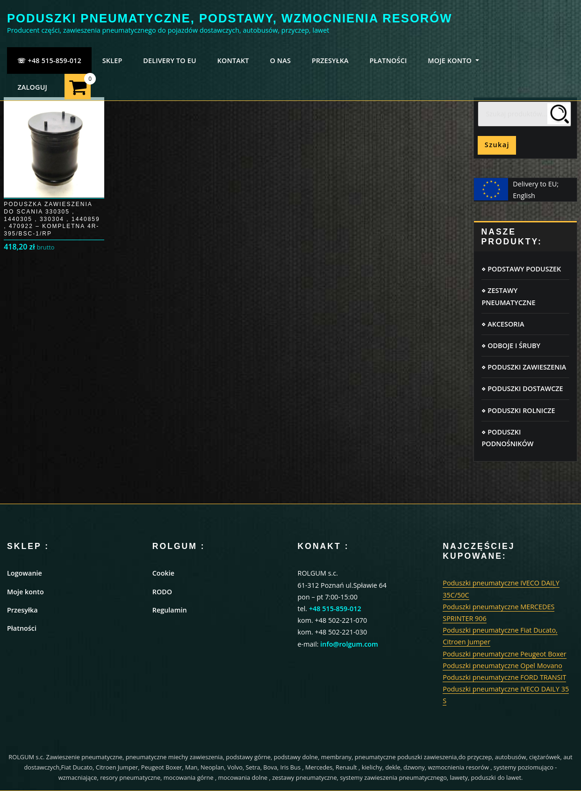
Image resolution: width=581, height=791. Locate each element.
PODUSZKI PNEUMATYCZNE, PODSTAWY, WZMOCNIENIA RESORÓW (229, 18)
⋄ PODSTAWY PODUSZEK (521, 268)
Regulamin (169, 610)
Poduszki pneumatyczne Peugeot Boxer (504, 653)
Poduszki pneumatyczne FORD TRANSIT (504, 677)
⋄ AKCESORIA (502, 324)
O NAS (280, 60)
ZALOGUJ (32, 87)
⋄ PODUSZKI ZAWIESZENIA (523, 367)
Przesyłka (22, 610)
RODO (162, 591)
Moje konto (25, 591)
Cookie (163, 573)
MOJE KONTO (453, 60)
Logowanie (24, 573)
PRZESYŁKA (330, 60)
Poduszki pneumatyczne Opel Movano (502, 665)
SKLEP (112, 60)
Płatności (21, 628)
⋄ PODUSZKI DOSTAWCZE (522, 388)
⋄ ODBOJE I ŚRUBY (510, 345)
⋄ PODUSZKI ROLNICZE (518, 410)
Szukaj (497, 144)
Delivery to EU (169, 60)
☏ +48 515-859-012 (49, 60)
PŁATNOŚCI (388, 60)
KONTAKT (233, 60)
